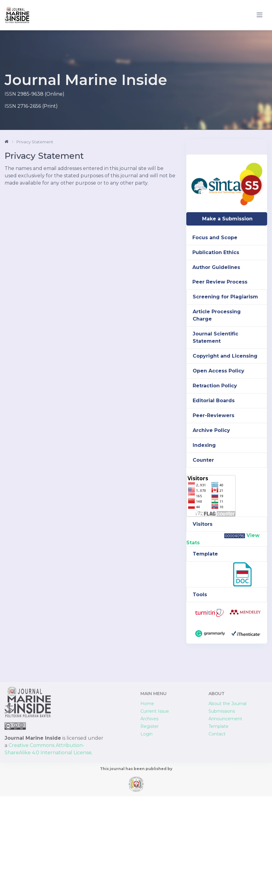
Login (146, 811)
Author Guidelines (216, 267)
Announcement (225, 795)
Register (149, 803)
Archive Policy (211, 430)
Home (147, 780)
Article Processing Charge (217, 315)
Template (205, 554)
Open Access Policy (218, 371)
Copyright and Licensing (225, 356)
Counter (203, 460)
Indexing (204, 445)
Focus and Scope (214, 237)
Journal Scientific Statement (215, 337)
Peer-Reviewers (213, 415)
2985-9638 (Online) (40, 94)
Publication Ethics (215, 252)
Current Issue (154, 788)
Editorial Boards (214, 400)
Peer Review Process (219, 282)
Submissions (221, 788)
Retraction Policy (215, 386)
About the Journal (227, 780)
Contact (217, 811)
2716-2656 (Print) (37, 106)
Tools (200, 594)
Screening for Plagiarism (225, 297)
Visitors (202, 524)
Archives (149, 795)
